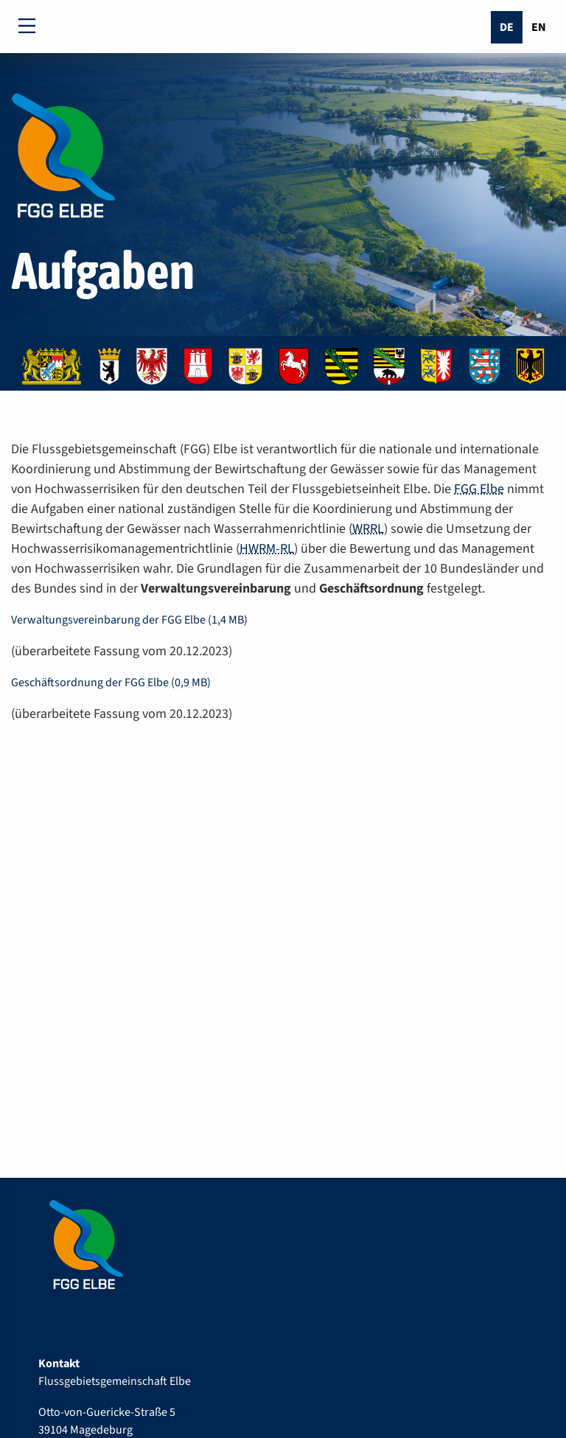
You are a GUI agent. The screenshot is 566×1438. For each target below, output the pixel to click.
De (507, 27)
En (538, 27)
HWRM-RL (267, 549)
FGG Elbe (479, 489)
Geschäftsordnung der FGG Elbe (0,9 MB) (111, 682)
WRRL (368, 529)
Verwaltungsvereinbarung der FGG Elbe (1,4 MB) (129, 620)
